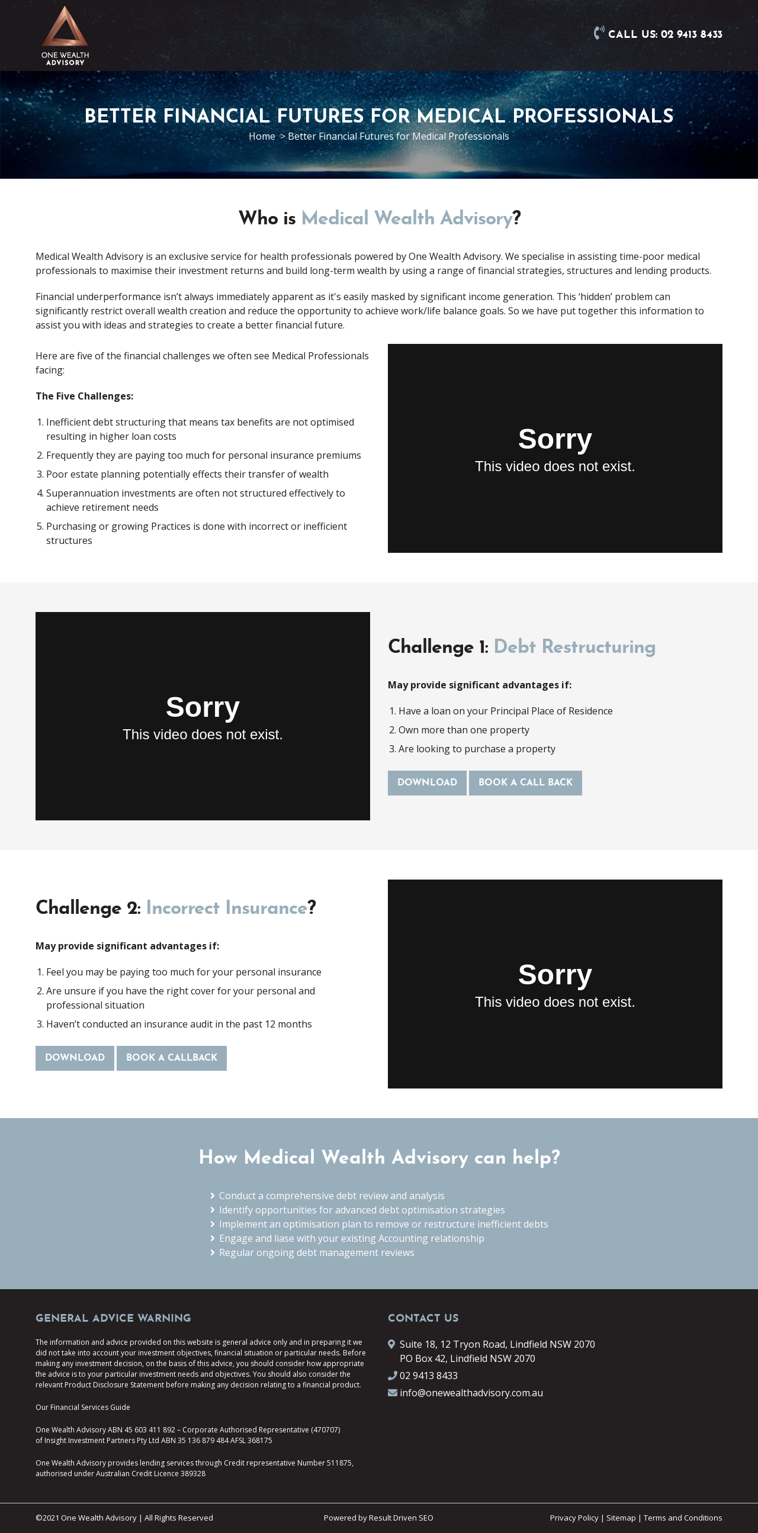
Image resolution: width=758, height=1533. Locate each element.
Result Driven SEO (401, 1517)
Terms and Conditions (683, 1517)
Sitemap (621, 1517)
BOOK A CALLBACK (171, 1058)
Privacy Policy (574, 1517)
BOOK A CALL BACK (525, 783)
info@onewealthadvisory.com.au (471, 1392)
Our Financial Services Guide (83, 1407)
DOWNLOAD (427, 783)
